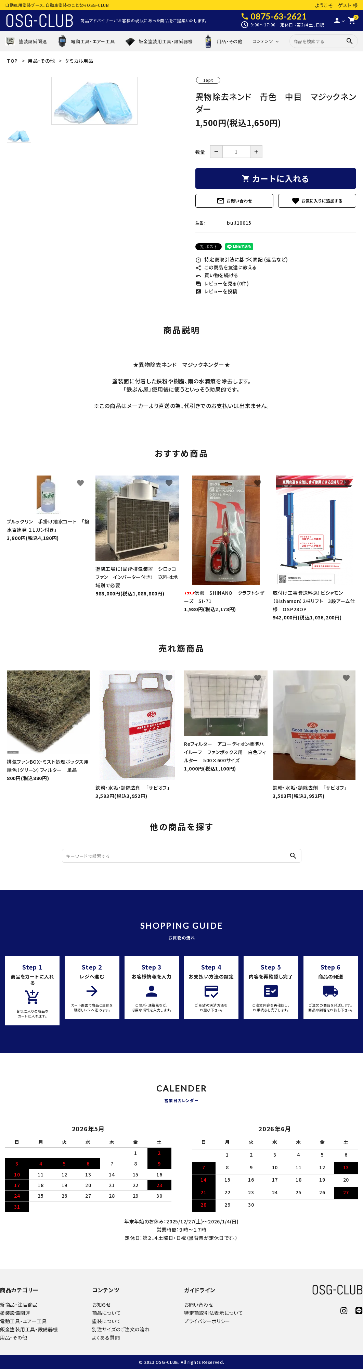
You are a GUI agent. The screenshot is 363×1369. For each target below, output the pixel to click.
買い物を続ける (217, 275)
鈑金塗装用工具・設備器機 (29, 1329)
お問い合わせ (234, 201)
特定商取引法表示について (213, 1312)
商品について (106, 1312)
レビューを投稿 (216, 291)
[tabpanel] (94, 101)
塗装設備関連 (15, 1312)
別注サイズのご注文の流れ (121, 1329)
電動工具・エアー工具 (23, 1321)
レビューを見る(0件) (222, 283)
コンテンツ (263, 41)
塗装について (106, 1321)
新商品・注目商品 (19, 1304)
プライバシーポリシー (207, 1321)
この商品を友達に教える (226, 267)
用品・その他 (13, 1337)
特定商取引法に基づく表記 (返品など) (241, 259)
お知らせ (101, 1304)
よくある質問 (106, 1337)
